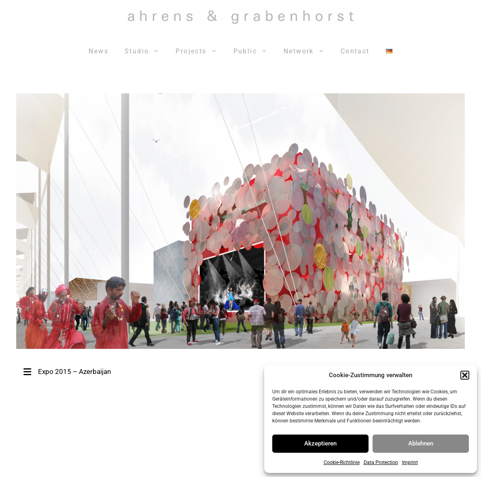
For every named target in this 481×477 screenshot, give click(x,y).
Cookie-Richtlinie (342, 462)
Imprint (410, 462)
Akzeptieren (320, 443)
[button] (465, 375)
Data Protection (381, 462)
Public (254, 51)
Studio (146, 51)
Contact (355, 51)
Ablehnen (420, 443)
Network (308, 51)
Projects (200, 51)
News (98, 51)
